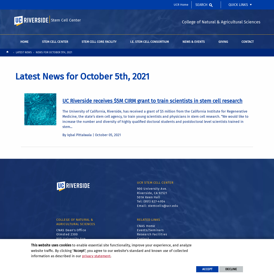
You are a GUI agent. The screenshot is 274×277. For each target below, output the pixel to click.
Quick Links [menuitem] (238, 5)
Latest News (24, 52)
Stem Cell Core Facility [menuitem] (99, 42)
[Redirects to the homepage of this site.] (7, 52)
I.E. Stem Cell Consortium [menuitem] (149, 42)
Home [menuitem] (24, 42)
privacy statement (96, 256)
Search (201, 5)
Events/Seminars (150, 230)
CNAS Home (146, 226)
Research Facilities (152, 234)
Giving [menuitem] (223, 42)
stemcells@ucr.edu (163, 206)
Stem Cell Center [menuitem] (55, 42)
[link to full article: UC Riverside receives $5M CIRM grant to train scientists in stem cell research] (152, 101)
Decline (231, 269)
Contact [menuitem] (247, 42)
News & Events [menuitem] (193, 42)
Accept (207, 269)
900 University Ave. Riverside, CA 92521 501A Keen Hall (152, 193)
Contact (143, 238)
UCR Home (181, 4)
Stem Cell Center (66, 20)
